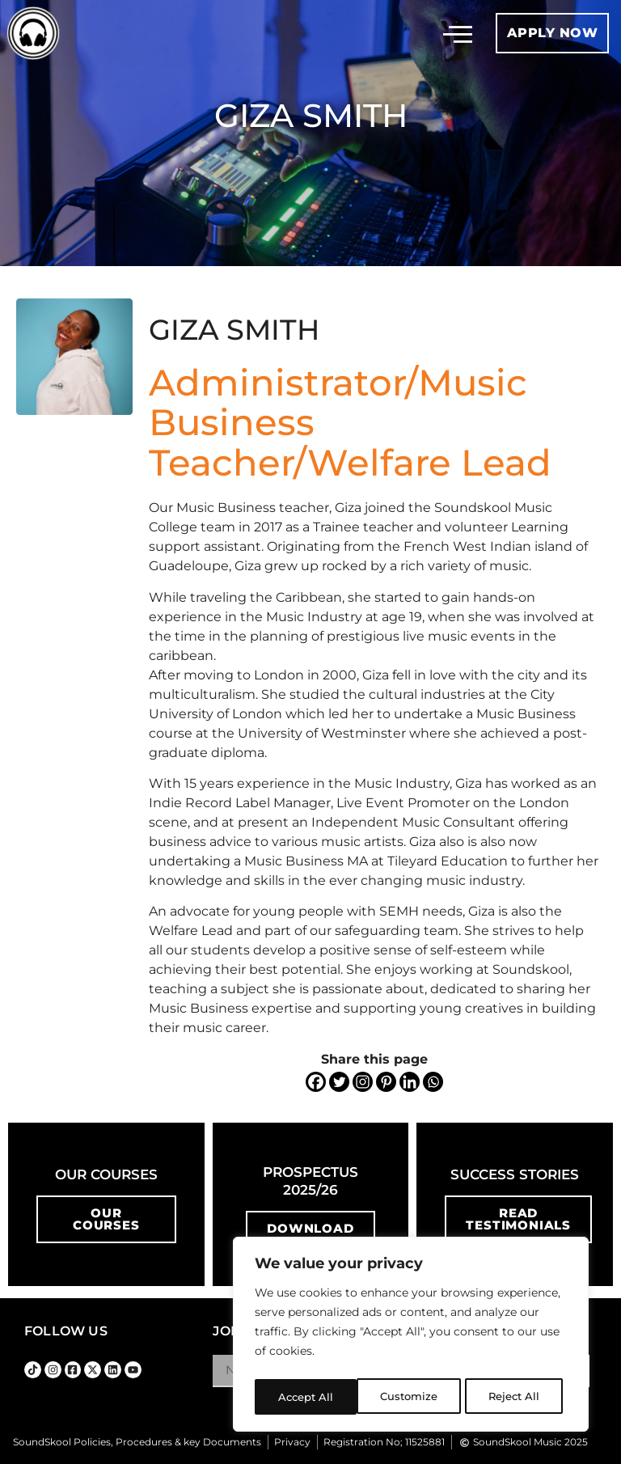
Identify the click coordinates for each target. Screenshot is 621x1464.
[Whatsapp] (433, 1082)
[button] (457, 33)
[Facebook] (316, 1082)
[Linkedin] (409, 1082)
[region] (411, 1337)
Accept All (517, 1397)
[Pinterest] (386, 1082)
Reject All (412, 1397)
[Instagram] (363, 1082)
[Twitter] (339, 1082)
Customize (306, 1397)
